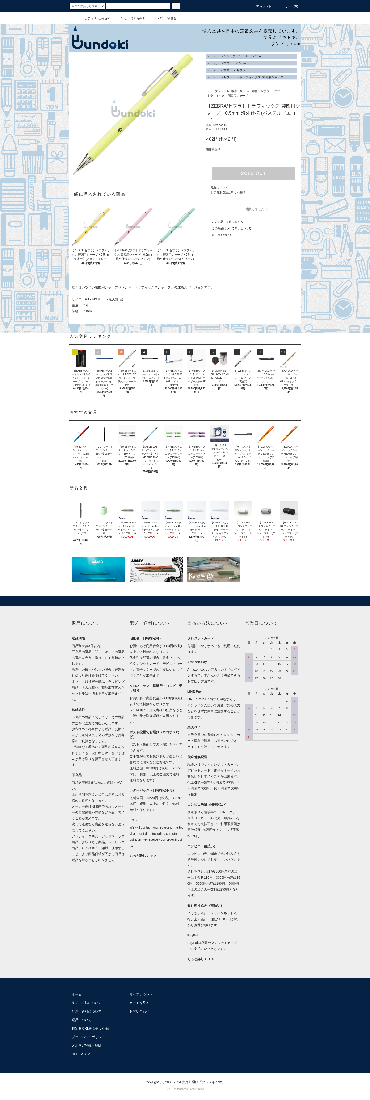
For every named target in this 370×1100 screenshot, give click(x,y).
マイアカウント (141, 994)
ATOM (85, 1054)
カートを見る (139, 1003)
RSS (75, 1054)
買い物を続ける (219, 235)
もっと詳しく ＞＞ (143, 855)
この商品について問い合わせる (229, 228)
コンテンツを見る (162, 18)
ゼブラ (241, 70)
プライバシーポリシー (88, 1037)
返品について (219, 187)
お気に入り (256, 209)
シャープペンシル (235, 56)
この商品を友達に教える (224, 221)
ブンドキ (171, 1088)
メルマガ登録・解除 (86, 1045)
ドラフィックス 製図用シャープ (261, 77)
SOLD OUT (253, 173)
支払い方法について (86, 1003)
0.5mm (259, 56)
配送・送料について (86, 1011)
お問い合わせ (139, 1011)
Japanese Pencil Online (190, 1088)
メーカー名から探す (129, 18)
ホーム (212, 56)
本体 (226, 63)
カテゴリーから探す (94, 18)
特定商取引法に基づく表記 (228, 192)
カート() (288, 6)
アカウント (261, 6)
